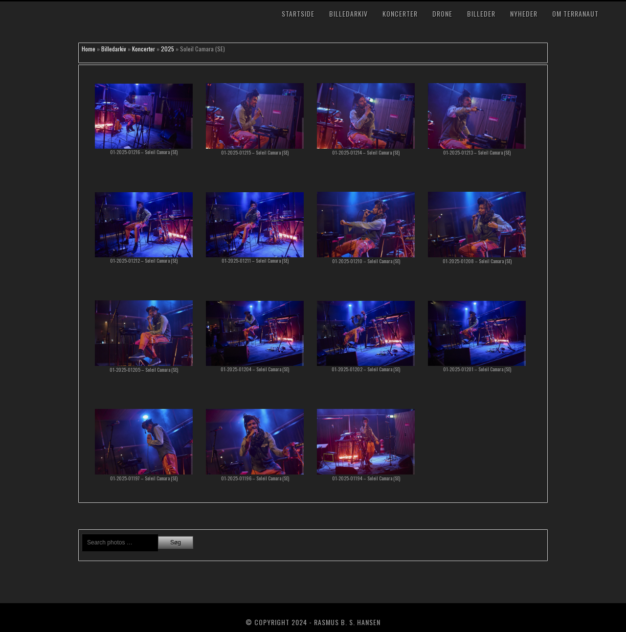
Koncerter (400, 13)
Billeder (481, 13)
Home (88, 49)
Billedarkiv (348, 13)
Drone (442, 13)
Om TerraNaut (575, 13)
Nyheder (523, 13)
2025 (167, 49)
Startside (298, 13)
